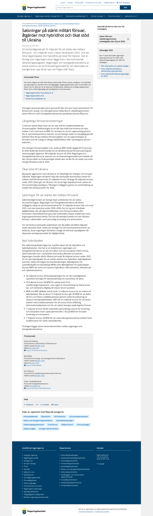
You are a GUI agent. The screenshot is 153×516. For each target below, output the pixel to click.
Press (26, 466)
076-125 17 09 (34, 363)
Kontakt (27, 469)
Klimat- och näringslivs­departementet (75, 469)
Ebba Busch (45, 416)
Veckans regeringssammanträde (36, 497)
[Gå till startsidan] (34, 7)
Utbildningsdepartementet (47, 25)
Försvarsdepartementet (45, 23)
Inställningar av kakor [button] (102, 512)
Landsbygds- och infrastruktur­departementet (72, 476)
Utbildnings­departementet (71, 483)
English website (109, 3)
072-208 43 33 (35, 386)
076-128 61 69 (34, 348)
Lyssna (62, 3)
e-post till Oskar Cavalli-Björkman (38, 388)
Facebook (29, 405)
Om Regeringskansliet (32, 477)
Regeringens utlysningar (33, 489)
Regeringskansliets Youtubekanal (39, 93)
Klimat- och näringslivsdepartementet (66, 23)
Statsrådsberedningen (29, 25)
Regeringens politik (31, 458)
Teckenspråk (79, 3)
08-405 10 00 (40, 346)
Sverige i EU (28, 461)
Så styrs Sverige (30, 463)
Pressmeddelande (30, 416)
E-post (56, 405)
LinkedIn (46, 405)
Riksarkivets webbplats (36, 99)
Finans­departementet (69, 461)
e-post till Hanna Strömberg (36, 350)
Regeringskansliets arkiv (35, 96)
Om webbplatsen (30, 480)
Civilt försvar (53, 425)
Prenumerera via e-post (93, 3)
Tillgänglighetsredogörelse (34, 494)
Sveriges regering (30, 455)
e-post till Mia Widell (33, 365)
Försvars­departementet (70, 463)
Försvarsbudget (83, 425)
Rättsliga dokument (31, 492)
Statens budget (29, 429)
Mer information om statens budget (114, 66)
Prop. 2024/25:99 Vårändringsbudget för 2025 (115, 75)
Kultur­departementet (69, 472)
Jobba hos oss (29, 472)
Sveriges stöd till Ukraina (48, 429)
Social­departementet (69, 480)
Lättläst (70, 3)
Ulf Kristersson (60, 416)
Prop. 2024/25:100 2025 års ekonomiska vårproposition (111, 70)
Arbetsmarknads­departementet (73, 458)
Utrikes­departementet (69, 485)
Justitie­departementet (69, 466)
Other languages (123, 3)
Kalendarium (29, 475)
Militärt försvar (67, 425)
